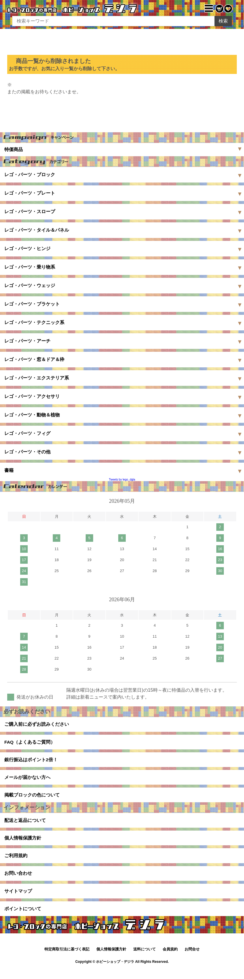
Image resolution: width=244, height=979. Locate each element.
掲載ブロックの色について (32, 798)
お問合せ (192, 958)
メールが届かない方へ (27, 780)
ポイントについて (22, 917)
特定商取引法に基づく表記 (66, 958)
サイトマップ (18, 898)
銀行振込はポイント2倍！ (31, 761)
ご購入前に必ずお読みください (36, 724)
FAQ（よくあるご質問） (29, 743)
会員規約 (170, 958)
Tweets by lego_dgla (122, 479)
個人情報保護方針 (22, 843)
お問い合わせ (18, 880)
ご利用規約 (15, 861)
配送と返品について (25, 824)
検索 (223, 20)
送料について (144, 958)
